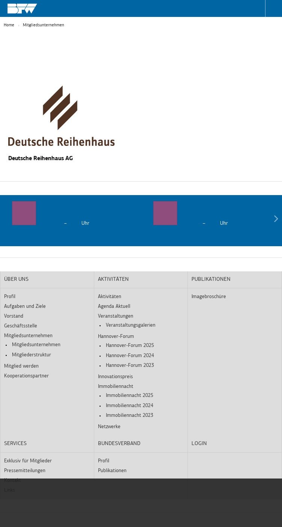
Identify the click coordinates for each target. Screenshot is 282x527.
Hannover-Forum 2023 (130, 365)
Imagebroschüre (209, 296)
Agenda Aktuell (114, 306)
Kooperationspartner (26, 376)
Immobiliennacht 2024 (129, 405)
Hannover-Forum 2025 (130, 345)
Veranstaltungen (115, 316)
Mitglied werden (21, 366)
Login (199, 444)
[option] (70, 214)
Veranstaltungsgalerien (130, 325)
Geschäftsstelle (20, 326)
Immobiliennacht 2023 (129, 415)
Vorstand (13, 316)
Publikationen (211, 279)
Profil (9, 296)
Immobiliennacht (115, 386)
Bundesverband (119, 444)
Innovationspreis (115, 376)
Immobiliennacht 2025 (129, 395)
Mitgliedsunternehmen (43, 25)
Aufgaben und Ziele (25, 306)
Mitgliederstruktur (31, 355)
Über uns (16, 279)
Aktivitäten (113, 279)
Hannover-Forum (116, 336)
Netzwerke (109, 426)
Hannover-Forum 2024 (130, 355)
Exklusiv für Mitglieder (28, 461)
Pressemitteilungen (24, 470)
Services (15, 444)
